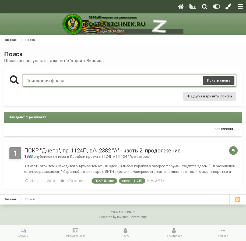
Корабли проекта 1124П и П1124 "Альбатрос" (110, 156)
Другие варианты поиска (209, 96)
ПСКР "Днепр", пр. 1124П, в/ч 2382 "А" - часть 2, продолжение (102, 150)
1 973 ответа (73, 181)
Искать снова (218, 80)
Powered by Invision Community (123, 217)
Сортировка (225, 129)
